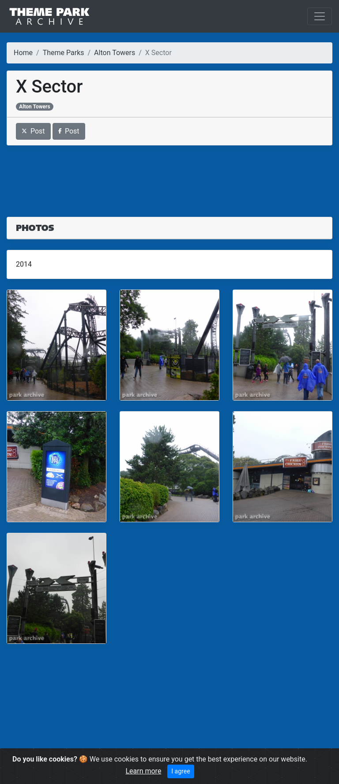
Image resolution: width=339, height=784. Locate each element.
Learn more (143, 771)
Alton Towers (114, 52)
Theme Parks (63, 52)
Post (33, 131)
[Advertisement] (169, 176)
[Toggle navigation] (319, 16)
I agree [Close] (180, 771)
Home (23, 52)
